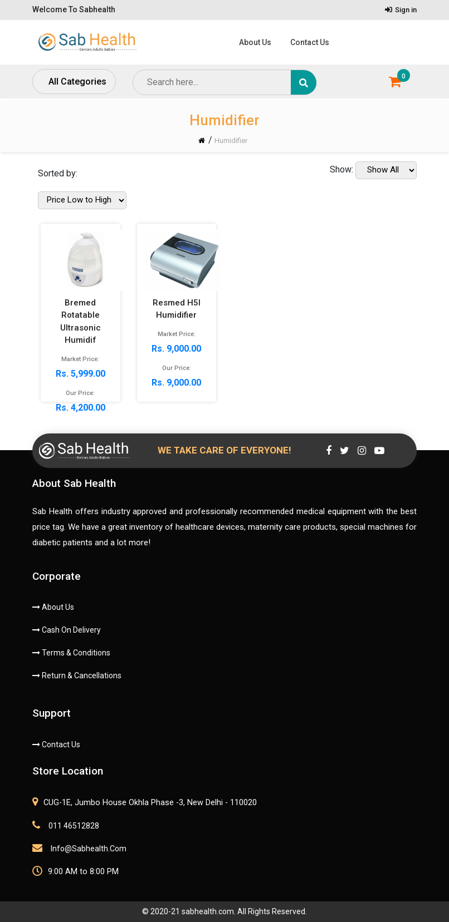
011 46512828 (65, 825)
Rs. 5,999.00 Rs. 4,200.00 (86, 333)
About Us (255, 42)
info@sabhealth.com (79, 848)
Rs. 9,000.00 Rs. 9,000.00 (182, 321)
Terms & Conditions (71, 652)
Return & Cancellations (76, 675)
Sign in (401, 10)
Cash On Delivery (66, 629)
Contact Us (309, 42)
